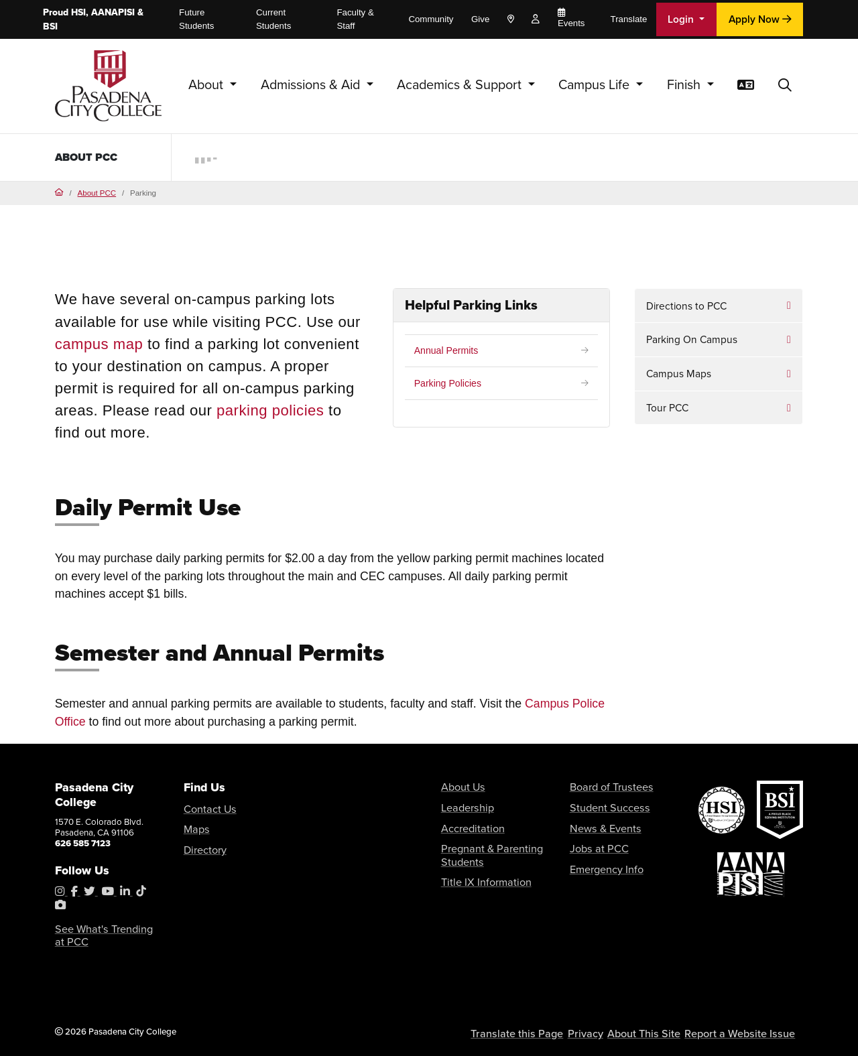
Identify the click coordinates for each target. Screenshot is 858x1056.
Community (430, 19)
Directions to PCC (686, 306)
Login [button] (682, 19)
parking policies (270, 410)
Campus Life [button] (595, 84)
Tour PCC (667, 407)
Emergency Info (600, 858)
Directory (201, 844)
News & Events (598, 821)
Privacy (607, 1029)
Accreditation (467, 821)
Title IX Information (477, 868)
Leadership (462, 803)
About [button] (207, 84)
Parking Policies (450, 384)
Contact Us (205, 807)
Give (480, 19)
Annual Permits (448, 350)
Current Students (273, 19)
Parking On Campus (691, 339)
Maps (194, 825)
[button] (785, 85)
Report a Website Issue (748, 1029)
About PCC (90, 157)
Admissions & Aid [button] (312, 84)
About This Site (662, 1029)
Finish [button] (685, 84)
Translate (629, 19)
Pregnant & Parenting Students (482, 845)
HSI (78, 12)
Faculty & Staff (354, 19)
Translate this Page (545, 1029)
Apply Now (760, 19)
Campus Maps (678, 373)
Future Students (196, 19)
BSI (50, 26)
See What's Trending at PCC (99, 935)
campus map (99, 344)
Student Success (602, 803)
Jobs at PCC (593, 840)
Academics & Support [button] (461, 84)
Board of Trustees (603, 785)
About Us (459, 785)
